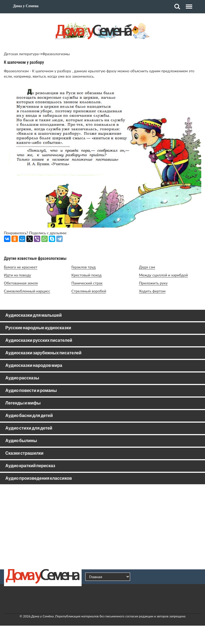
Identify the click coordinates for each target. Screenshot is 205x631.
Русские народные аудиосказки (38, 328)
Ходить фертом (152, 291)
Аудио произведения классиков (38, 478)
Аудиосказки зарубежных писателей (43, 353)
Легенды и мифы (23, 403)
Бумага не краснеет (21, 267)
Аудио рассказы (22, 378)
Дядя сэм (147, 267)
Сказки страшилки (24, 453)
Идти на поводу (17, 275)
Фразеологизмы (56, 53)
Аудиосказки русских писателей (38, 340)
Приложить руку (153, 283)
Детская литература (21, 53)
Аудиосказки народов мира (33, 365)
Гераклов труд (83, 267)
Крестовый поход (86, 275)
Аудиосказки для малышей (33, 315)
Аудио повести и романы (31, 390)
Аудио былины (21, 440)
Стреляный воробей (88, 291)
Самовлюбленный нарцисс (27, 291)
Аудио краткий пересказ (30, 466)
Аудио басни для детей (29, 415)
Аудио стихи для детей (28, 428)
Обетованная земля (21, 283)
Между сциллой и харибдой (163, 275)
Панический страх (87, 283)
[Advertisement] (103, 526)
